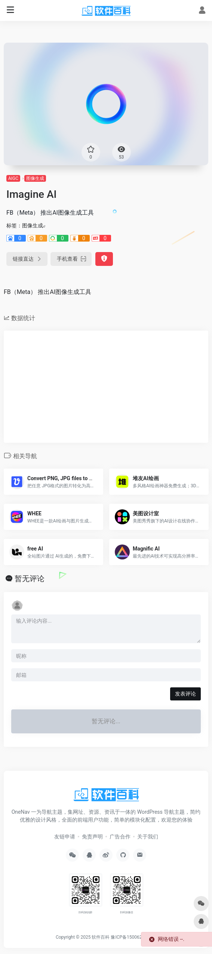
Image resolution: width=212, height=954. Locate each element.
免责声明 (92, 837)
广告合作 (120, 837)
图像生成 (35, 178)
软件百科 (101, 937)
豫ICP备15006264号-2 (133, 937)
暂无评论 (29, 578)
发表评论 (185, 694)
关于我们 (147, 837)
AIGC (13, 178)
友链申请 (64, 837)
